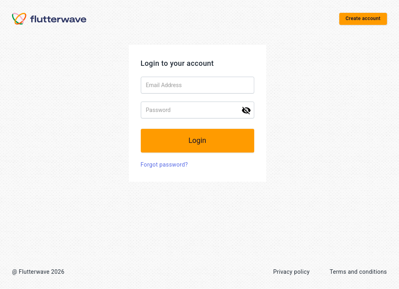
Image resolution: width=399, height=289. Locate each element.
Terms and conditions (358, 272)
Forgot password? (166, 164)
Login (199, 140)
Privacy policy (291, 272)
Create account (363, 18)
